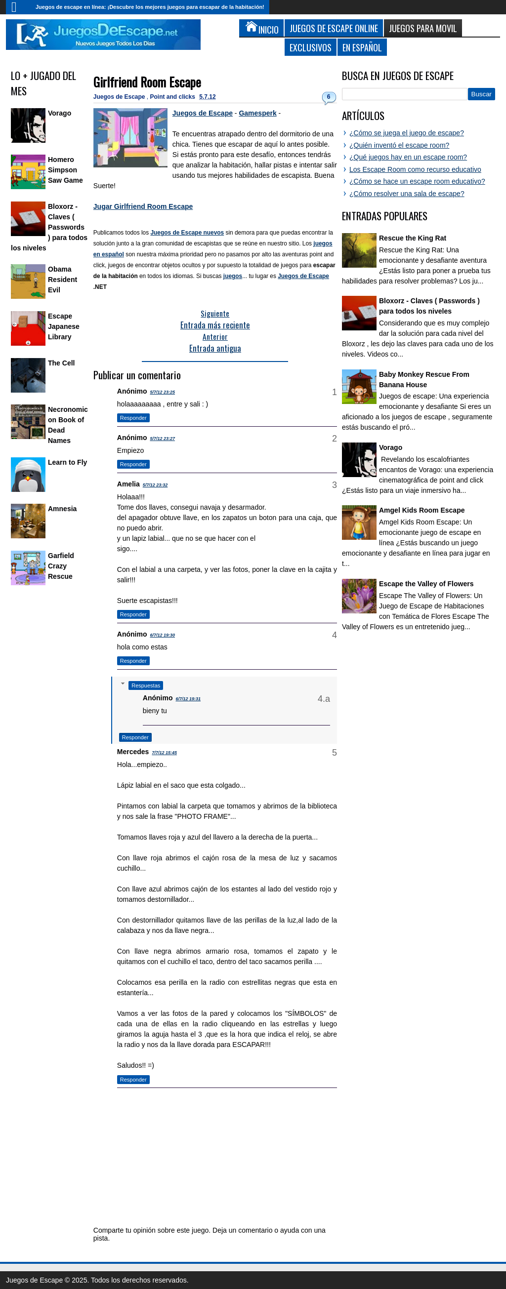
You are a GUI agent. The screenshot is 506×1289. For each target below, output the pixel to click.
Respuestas (145, 685)
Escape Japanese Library (64, 326)
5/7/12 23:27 (162, 438)
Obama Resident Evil (62, 279)
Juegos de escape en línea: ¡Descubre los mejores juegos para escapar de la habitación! (150, 7)
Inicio (18, 7)
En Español (362, 47)
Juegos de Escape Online (334, 28)
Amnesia (62, 509)
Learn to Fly (67, 462)
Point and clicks (173, 96)
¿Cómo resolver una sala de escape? (406, 194)
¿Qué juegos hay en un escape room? (408, 157)
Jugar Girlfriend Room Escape (143, 206)
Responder (133, 418)
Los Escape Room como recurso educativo (415, 169)
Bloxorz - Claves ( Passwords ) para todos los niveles (49, 227)
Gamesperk (257, 113)
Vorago (59, 113)
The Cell (61, 363)
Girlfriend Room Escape (147, 82)
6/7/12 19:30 (162, 635)
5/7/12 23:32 (155, 485)
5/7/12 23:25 (162, 392)
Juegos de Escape (120, 96)
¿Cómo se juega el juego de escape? (406, 133)
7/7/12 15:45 (164, 752)
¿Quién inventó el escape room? (399, 145)
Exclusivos (311, 47)
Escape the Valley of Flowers (426, 584)
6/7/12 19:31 (188, 698)
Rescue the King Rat (412, 238)
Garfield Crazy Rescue (61, 566)
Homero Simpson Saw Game (65, 170)
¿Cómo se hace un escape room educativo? (417, 181)
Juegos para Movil (423, 28)
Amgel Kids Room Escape (422, 510)
